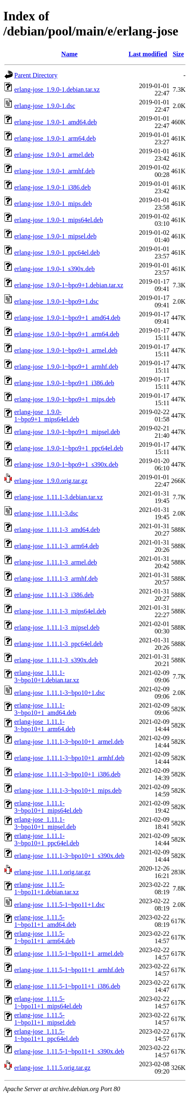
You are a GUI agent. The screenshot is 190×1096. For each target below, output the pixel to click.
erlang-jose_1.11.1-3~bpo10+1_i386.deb (67, 774)
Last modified (148, 54)
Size (178, 54)
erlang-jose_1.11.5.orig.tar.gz (52, 1067)
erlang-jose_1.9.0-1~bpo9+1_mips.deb (64, 399)
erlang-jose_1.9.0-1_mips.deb (53, 203)
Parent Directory (35, 75)
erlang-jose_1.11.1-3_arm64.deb (56, 545)
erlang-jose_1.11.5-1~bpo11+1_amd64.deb (45, 921)
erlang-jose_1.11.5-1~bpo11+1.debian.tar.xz (46, 888)
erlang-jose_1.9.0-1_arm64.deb (55, 138)
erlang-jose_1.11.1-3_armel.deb (55, 562)
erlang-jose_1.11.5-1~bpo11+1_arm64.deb (44, 937)
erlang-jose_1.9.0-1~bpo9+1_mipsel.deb (67, 431)
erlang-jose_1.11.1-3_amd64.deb (57, 529)
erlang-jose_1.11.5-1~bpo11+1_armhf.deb (69, 969)
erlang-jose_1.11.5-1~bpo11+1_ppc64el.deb (46, 1035)
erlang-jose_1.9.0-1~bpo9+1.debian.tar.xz (68, 285)
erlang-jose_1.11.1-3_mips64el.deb (60, 611)
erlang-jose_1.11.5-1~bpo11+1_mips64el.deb (48, 1002)
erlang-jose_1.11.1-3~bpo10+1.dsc (59, 692)
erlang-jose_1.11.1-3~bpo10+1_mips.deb (68, 790)
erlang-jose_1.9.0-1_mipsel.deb (55, 236)
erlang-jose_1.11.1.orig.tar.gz (52, 872)
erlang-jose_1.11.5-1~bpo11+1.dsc (59, 904)
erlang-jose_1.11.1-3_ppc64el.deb (58, 643)
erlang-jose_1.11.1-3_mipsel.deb (57, 627)
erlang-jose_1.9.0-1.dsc (44, 105)
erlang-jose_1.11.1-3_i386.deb (54, 594)
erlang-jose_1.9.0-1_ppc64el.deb (57, 252)
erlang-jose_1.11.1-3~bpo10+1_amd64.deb (45, 709)
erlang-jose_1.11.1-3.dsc (46, 513)
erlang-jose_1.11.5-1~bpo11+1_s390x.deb (69, 1051)
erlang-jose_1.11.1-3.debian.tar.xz (58, 497)
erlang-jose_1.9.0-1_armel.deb (54, 154)
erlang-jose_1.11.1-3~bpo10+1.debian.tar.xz (46, 676)
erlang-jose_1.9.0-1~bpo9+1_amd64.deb (67, 317)
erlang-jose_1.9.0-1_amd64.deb (55, 122)
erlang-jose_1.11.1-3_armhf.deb (56, 578)
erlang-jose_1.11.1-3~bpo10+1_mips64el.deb (48, 807)
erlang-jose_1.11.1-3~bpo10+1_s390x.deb (69, 855)
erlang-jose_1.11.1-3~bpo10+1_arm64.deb (44, 725)
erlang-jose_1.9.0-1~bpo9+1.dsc (56, 301)
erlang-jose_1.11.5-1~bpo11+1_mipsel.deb (45, 1019)
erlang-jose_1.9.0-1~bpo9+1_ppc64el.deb (68, 448)
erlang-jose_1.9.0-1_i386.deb (52, 187)
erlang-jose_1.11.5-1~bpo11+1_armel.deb (68, 953)
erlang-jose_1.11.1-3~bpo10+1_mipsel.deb (45, 823)
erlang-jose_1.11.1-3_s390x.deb (56, 660)
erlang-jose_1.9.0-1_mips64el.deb (58, 219)
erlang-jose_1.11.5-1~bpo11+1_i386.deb (67, 986)
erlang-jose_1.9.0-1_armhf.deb (54, 171)
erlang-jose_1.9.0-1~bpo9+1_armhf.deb (66, 366)
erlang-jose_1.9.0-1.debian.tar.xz (57, 89)
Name (69, 54)
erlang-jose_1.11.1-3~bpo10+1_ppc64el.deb (46, 839)
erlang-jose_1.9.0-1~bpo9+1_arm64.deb (66, 334)
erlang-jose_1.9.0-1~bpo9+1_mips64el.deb (46, 415)
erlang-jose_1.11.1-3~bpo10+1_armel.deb (69, 741)
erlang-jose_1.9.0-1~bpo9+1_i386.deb (64, 382)
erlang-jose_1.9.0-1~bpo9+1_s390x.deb (66, 464)
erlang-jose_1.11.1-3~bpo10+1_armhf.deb (69, 757)
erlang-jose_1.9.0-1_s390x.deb (54, 268)
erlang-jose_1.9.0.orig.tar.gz (50, 480)
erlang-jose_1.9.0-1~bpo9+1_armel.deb (66, 350)
